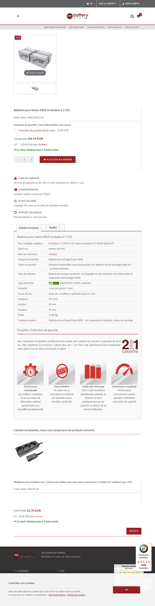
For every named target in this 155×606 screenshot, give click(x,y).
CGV (62, 570)
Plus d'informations (57, 595)
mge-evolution (95, 27)
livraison (43, 144)
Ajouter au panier (57, 159)
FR (91, 3)
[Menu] (150, 545)
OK (126, 590)
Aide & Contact (108, 3)
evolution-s (114, 27)
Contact (53, 254)
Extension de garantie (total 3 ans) (37, 130)
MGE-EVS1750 (132, 27)
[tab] (28, 227)
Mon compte (130, 3)
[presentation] (43, 227)
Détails (133, 531)
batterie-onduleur (55, 27)
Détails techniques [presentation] (28, 227)
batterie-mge (76, 27)
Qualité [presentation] (53, 227)
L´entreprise (22, 570)
